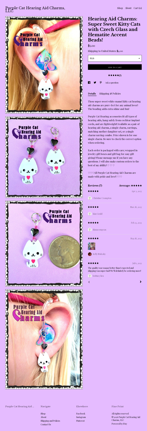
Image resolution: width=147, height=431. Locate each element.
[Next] (141, 282)
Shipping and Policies (50, 420)
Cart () (138, 8)
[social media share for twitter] (95, 82)
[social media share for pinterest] (101, 82)
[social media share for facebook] (89, 82)
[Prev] (89, 282)
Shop (120, 8)
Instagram (81, 417)
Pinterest (80, 420)
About (128, 8)
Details (92, 93)
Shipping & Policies (110, 93)
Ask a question (111, 82)
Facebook (80, 413)
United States (108, 51)
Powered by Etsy (119, 423)
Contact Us (46, 424)
